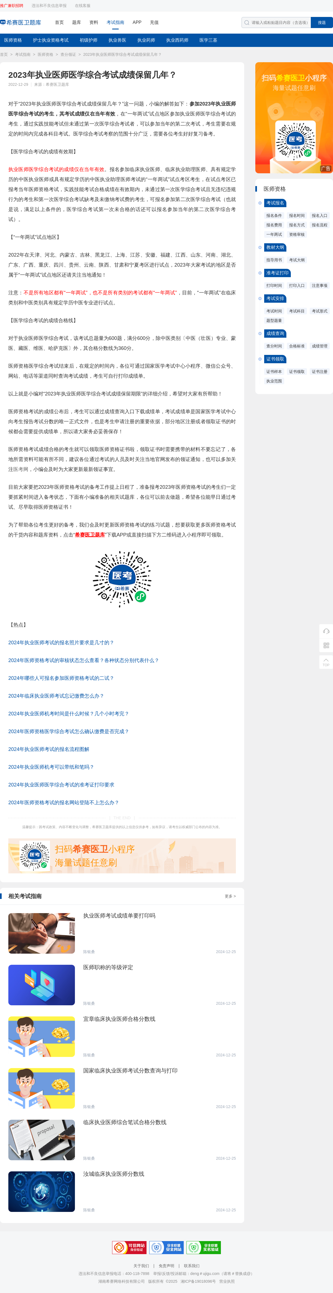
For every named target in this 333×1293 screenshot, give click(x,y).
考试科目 (297, 311)
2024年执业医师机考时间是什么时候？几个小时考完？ (68, 713)
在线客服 (82, 5)
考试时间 (274, 311)
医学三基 (208, 40)
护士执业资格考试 (51, 40)
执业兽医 (117, 40)
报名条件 (274, 215)
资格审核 (297, 234)
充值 (154, 22)
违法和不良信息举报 (49, 5)
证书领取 (297, 371)
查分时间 (274, 346)
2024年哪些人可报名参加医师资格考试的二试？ (61, 678)
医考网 (20, 469)
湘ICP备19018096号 (198, 1281)
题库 (76, 22)
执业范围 (274, 381)
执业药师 (146, 40)
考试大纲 (297, 260)
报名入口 (319, 215)
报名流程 (319, 225)
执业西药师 (177, 40)
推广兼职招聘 (11, 5)
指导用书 (274, 260)
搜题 (322, 22)
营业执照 (227, 1281)
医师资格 (13, 40)
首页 (59, 22)
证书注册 (319, 371)
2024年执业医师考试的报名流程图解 (48, 749)
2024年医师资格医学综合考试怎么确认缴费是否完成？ (68, 731)
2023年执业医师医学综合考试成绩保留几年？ (122, 54)
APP (137, 22)
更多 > (230, 896)
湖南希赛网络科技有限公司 (121, 1281)
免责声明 (166, 1266)
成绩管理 (319, 346)
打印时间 (274, 285)
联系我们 (192, 1266)
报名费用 (274, 225)
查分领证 (68, 54)
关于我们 (141, 1266)
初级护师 (88, 40)
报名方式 (297, 225)
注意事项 (319, 285)
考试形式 (319, 311)
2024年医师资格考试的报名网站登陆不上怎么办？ (63, 802)
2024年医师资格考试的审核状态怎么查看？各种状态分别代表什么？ (83, 660)
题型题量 (274, 320)
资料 (93, 22)
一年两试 (274, 234)
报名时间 (297, 215)
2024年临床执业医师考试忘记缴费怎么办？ (56, 696)
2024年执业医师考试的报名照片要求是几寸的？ (61, 642)
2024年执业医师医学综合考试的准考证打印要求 (61, 785)
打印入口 (297, 285)
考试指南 (115, 22)
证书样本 (274, 371)
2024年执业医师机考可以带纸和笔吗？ (51, 767)
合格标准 (297, 346)
